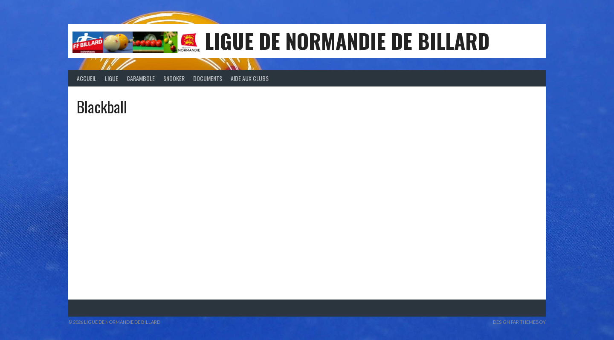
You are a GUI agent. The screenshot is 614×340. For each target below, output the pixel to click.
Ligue (111, 78)
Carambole (141, 78)
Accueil (86, 78)
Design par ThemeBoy (519, 322)
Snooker (174, 78)
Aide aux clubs (250, 78)
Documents (207, 78)
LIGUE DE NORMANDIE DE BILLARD (347, 41)
